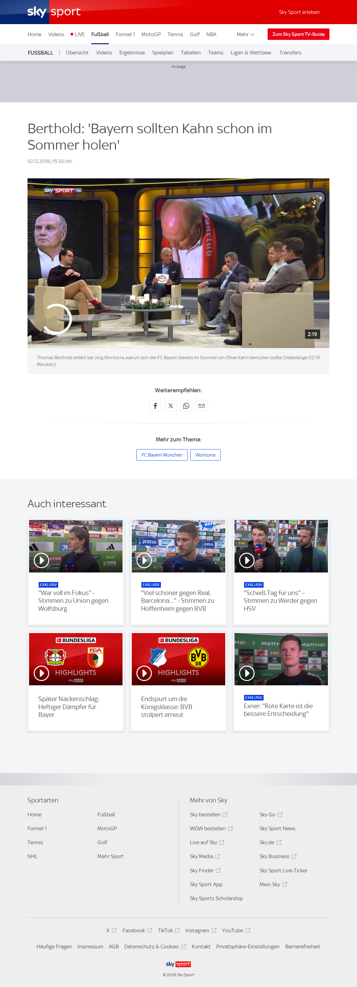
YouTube (235, 931)
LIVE (80, 34)
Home (34, 34)
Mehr (246, 34)
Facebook (136, 931)
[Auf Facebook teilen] (155, 405)
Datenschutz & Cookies (154, 947)
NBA (211, 34)
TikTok (168, 931)
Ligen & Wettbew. (251, 52)
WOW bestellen (210, 829)
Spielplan (163, 52)
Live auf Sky (206, 843)
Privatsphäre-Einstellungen (248, 946)
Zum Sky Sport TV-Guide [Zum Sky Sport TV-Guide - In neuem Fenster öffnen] (299, 34)
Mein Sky (272, 885)
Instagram (200, 931)
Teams (215, 52)
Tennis (175, 34)
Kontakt (201, 946)
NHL (33, 856)
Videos (56, 34)
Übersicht (77, 52)
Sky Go (270, 815)
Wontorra (205, 455)
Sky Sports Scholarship (216, 898)
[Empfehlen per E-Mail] (202, 405)
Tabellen (191, 52)
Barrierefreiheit (302, 946)
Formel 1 (125, 34)
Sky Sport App (206, 884)
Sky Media (204, 857)
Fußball (100, 34)
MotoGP (151, 34)
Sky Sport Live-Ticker (284, 870)
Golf (195, 34)
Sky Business (277, 857)
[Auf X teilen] (171, 405)
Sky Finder (204, 871)
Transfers (290, 52)
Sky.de (269, 843)
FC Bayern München (162, 455)
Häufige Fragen (54, 946)
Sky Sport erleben (299, 12)
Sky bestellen (208, 815)
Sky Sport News (277, 828)
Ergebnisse (132, 52)
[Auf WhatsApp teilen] (186, 405)
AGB (114, 946)
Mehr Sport (110, 856)
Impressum (90, 946)
